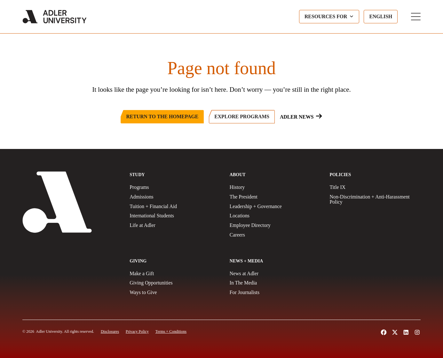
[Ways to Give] (175, 292)
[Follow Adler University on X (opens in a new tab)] (395, 332)
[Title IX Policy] (375, 187)
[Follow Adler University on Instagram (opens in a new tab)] (417, 332)
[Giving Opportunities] (175, 283)
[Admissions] (175, 197)
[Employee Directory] (275, 225)
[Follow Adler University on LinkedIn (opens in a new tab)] (406, 332)
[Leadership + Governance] (275, 206)
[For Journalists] (275, 292)
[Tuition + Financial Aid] (175, 206)
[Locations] (275, 216)
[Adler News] (301, 117)
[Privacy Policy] (137, 331)
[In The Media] (275, 283)
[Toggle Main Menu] (416, 16)
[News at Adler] (275, 273)
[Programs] (175, 187)
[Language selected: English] (381, 16)
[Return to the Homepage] (162, 116)
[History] (275, 187)
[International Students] (175, 216)
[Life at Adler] (175, 225)
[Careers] (275, 235)
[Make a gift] (175, 273)
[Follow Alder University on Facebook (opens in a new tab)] (383, 332)
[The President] (275, 197)
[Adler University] (54, 16)
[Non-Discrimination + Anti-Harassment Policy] (375, 199)
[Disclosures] (110, 331)
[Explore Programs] (241, 116)
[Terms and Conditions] (170, 331)
